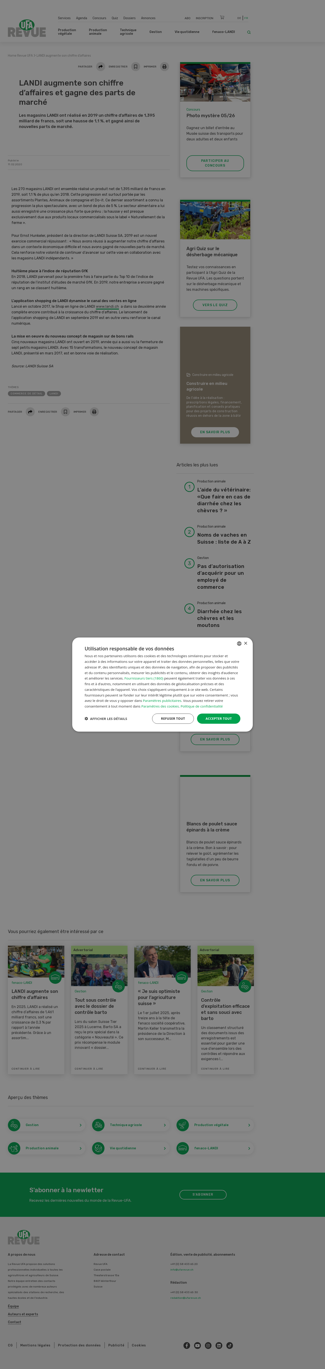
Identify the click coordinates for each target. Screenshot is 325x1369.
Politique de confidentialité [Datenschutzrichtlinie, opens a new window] (202, 706)
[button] (106, 718)
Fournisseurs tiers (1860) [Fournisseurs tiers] (143, 678)
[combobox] (239, 643)
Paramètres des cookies (160, 706)
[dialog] (162, 685)
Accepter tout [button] (219, 718)
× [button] (245, 643)
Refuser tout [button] (173, 718)
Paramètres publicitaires (162, 700)
